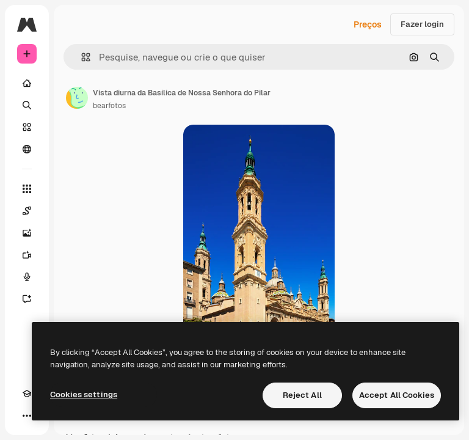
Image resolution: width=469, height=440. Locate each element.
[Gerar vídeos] (27, 255)
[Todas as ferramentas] (27, 189)
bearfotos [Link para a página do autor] (109, 106)
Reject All (302, 395)
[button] (81, 57)
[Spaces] (27, 211)
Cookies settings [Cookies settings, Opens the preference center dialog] (83, 394)
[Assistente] (27, 299)
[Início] (27, 83)
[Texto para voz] (27, 277)
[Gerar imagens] (27, 233)
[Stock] (27, 127)
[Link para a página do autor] (77, 98)
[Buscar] (27, 105)
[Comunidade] (27, 149)
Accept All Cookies (396, 395)
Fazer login (422, 24)
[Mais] (27, 415)
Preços (368, 24)
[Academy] (27, 393)
